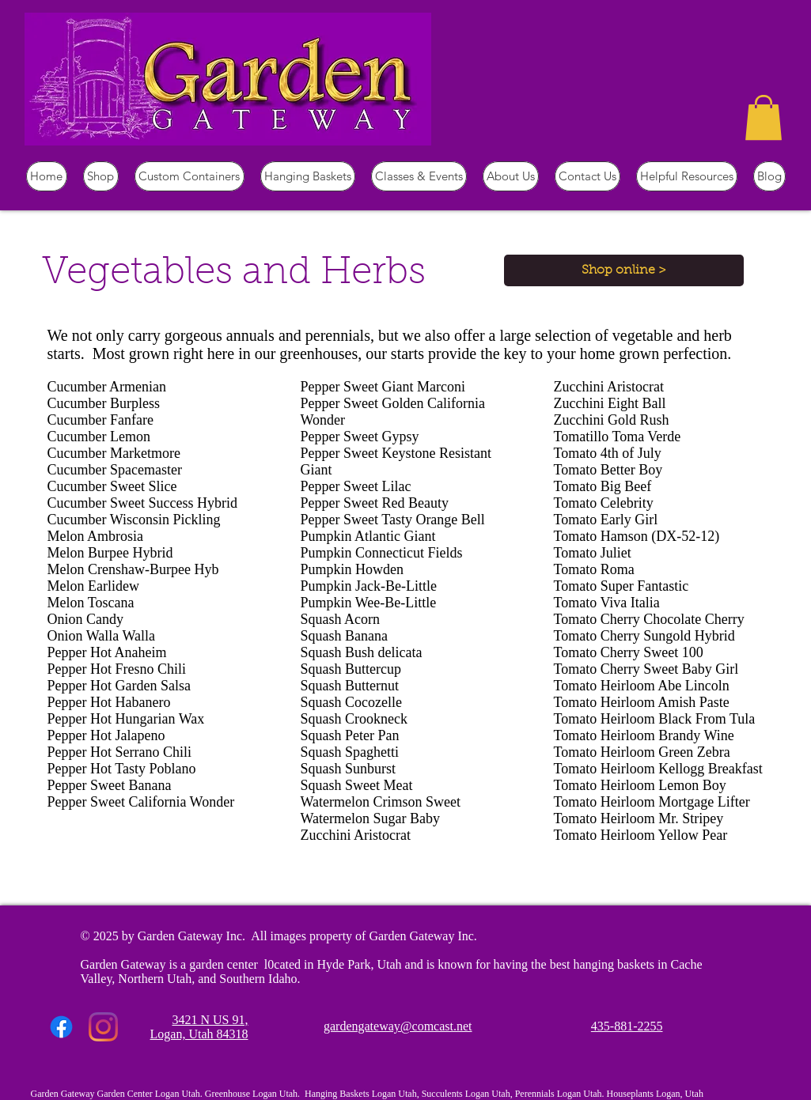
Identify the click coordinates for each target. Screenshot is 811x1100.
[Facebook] (61, 1026)
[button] (764, 117)
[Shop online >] (624, 270)
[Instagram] (103, 1026)
